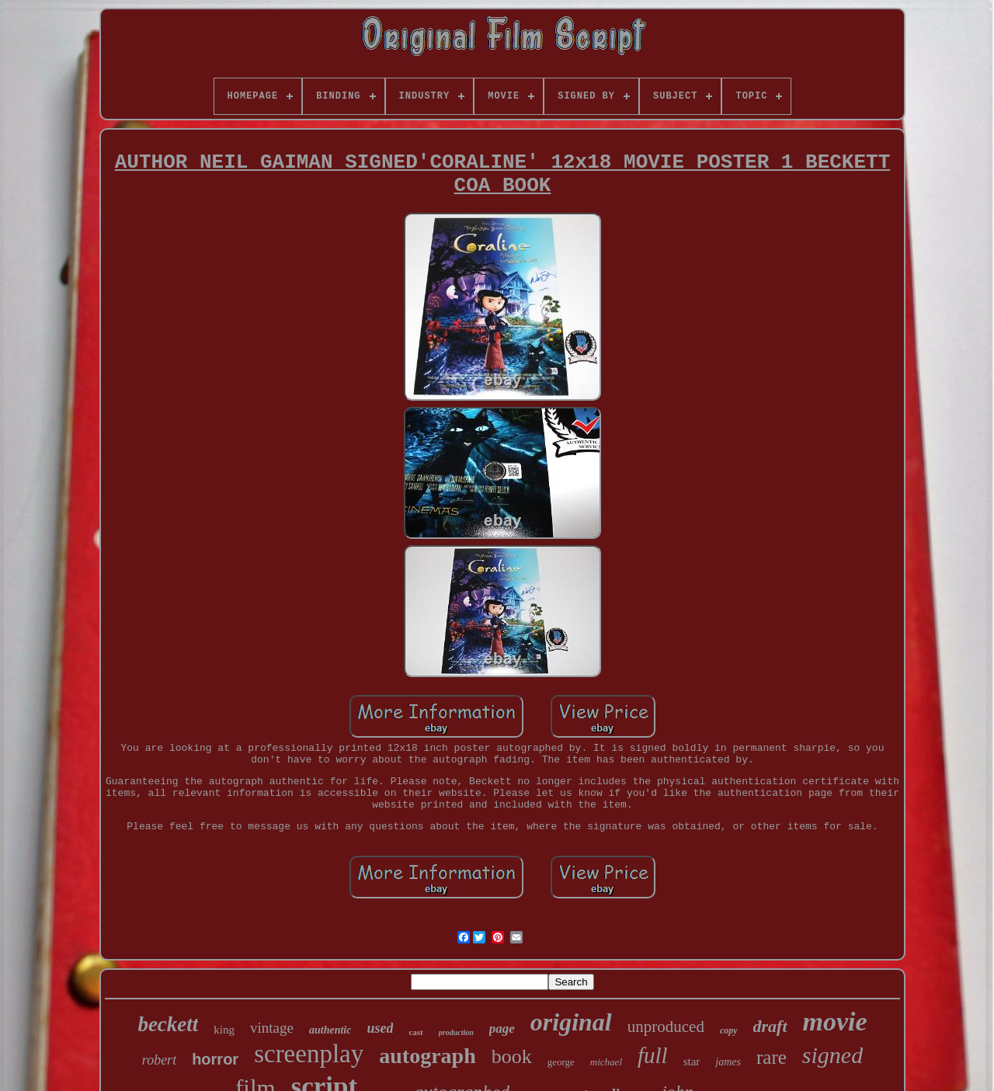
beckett (167, 1024)
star (691, 1061)
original (571, 1022)
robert (159, 1060)
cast (415, 1032)
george (561, 1062)
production (456, 1032)
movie (835, 1021)
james (728, 1062)
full (653, 1055)
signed (832, 1055)
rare (771, 1057)
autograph (427, 1056)
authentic (330, 1030)
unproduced (665, 1026)
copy (729, 1030)
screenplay (308, 1054)
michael (606, 1062)
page (502, 1028)
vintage (272, 1028)
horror (215, 1059)
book (512, 1056)
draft (770, 1026)
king (224, 1029)
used (380, 1028)
